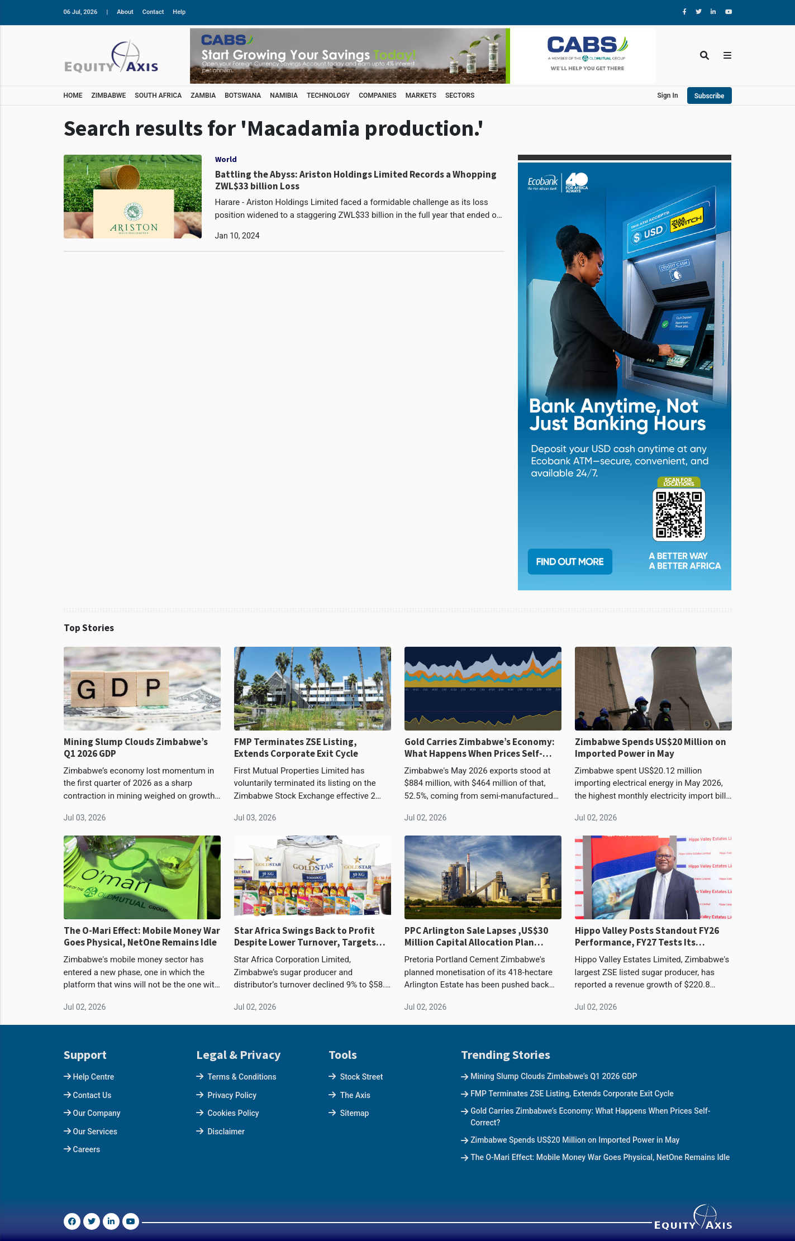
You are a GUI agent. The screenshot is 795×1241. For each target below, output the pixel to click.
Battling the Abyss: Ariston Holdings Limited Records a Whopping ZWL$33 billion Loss (356, 180)
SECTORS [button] (459, 95)
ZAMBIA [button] (203, 95)
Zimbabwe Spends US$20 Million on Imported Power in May (650, 747)
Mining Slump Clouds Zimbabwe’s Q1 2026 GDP (136, 747)
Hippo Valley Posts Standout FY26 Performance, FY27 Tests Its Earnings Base (647, 936)
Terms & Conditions (241, 1076)
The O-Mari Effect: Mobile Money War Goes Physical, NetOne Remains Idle (142, 936)
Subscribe (709, 96)
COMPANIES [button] (377, 95)
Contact (153, 12)
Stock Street (361, 1076)
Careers (87, 1149)
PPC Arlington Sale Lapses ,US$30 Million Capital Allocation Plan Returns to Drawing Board (476, 936)
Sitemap (354, 1113)
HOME (73, 95)
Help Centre (94, 1076)
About (125, 12)
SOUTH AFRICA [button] (158, 95)
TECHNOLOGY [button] (328, 95)
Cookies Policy (233, 1113)
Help (179, 12)
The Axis (355, 1095)
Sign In (668, 95)
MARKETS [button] (421, 95)
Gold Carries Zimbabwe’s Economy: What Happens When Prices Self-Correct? (479, 747)
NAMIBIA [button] (284, 95)
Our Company (97, 1113)
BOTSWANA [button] (243, 95)
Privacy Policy (231, 1095)
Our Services (95, 1131)
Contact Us (92, 1095)
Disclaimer (226, 1131)
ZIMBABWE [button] (109, 95)
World (226, 159)
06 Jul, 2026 (81, 12)
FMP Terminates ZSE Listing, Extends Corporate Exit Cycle (296, 747)
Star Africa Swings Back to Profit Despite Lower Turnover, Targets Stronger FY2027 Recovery (305, 936)
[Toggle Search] (704, 55)
